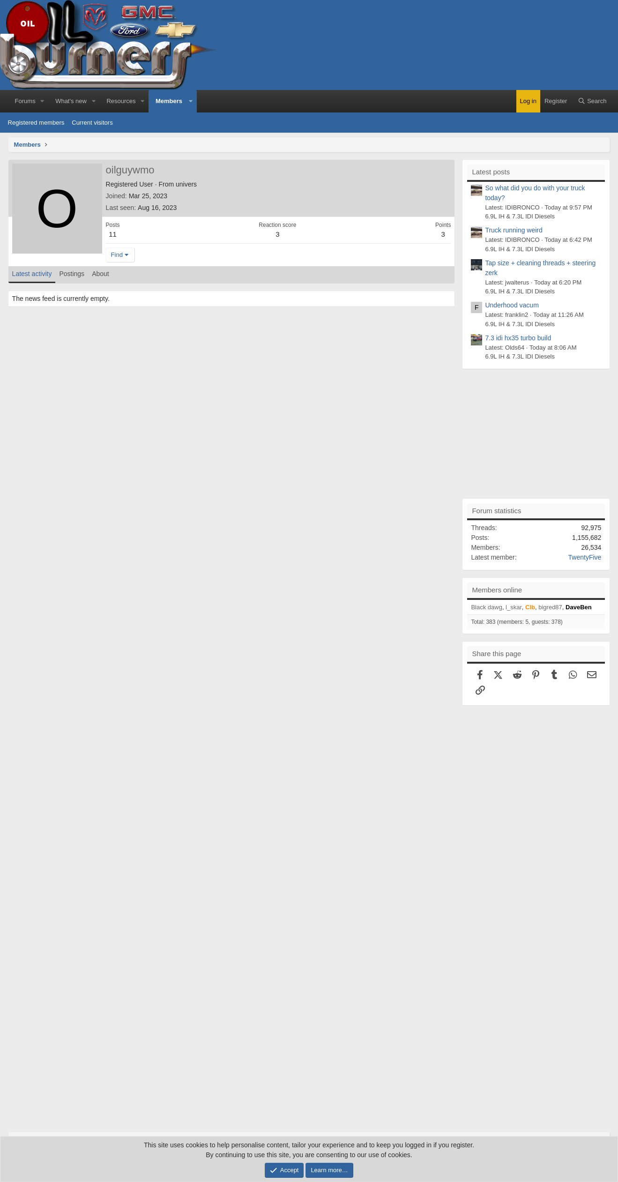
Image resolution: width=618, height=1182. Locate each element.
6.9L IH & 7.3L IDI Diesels (520, 216)
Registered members (36, 122)
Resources (120, 101)
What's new (71, 101)
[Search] (592, 101)
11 (113, 234)
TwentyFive (585, 557)
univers (186, 184)
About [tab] (100, 273)
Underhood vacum (511, 305)
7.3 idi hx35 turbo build (518, 338)
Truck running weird (513, 230)
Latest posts (491, 172)
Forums (25, 101)
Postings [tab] (71, 273)
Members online (497, 590)
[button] (43, 101)
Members (169, 101)
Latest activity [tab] (32, 273)
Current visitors (92, 122)
